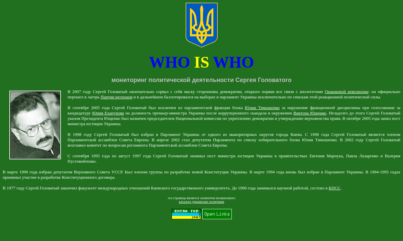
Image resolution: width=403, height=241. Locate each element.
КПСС (334, 187)
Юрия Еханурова (108, 112)
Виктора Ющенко (309, 112)
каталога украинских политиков (201, 202)
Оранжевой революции (346, 91)
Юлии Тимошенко (262, 107)
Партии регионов (116, 96)
